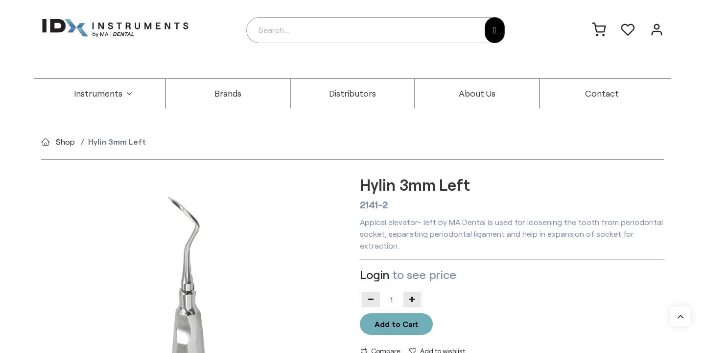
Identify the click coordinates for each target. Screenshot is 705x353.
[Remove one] (371, 299)
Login (374, 274)
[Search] (495, 30)
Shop (65, 141)
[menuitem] (103, 93)
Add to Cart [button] (396, 323)
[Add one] (412, 299)
